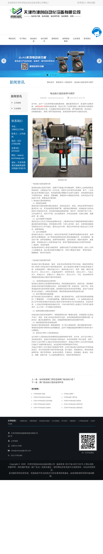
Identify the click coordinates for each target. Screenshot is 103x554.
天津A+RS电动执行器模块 (42, 408)
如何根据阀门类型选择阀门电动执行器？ (57, 379)
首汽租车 (65, 421)
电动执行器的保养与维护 (83, 82)
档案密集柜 (33, 421)
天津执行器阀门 (69, 394)
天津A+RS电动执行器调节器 (73, 404)
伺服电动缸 (23, 421)
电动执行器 (33, 40)
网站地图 (91, 3)
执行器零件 (44, 40)
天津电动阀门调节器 (70, 397)
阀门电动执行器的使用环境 (51, 382)
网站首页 (12, 39)
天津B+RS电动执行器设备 (42, 397)
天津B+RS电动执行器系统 (72, 401)
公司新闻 (16, 103)
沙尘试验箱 (55, 421)
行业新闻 (16, 108)
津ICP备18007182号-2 (75, 464)
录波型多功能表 (44, 421)
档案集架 (73, 421)
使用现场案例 (65, 40)
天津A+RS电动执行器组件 (42, 404)
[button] (47, 75)
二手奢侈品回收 (83, 421)
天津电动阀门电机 (39, 394)
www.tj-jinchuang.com (56, 98)
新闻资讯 (55, 39)
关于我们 (22, 39)
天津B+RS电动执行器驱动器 (73, 408)
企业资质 (76, 39)
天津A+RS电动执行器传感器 (42, 401)
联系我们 (81, 3)
